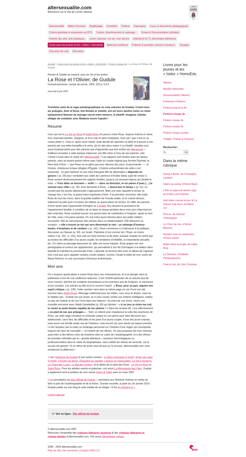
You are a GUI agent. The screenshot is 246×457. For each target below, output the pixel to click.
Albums (167, 82)
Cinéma (125, 26)
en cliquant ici (125, 387)
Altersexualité (56, 26)
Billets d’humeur (77, 26)
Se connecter (70, 450)
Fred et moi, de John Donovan (180, 264)
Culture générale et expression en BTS (70, 32)
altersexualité (92, 157)
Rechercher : (171, 147)
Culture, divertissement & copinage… (116, 32)
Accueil (51, 64)
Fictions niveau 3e (118, 64)
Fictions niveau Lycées (175, 132)
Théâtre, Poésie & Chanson (178, 139)
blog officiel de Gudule (83, 379)
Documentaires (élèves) (176, 95)
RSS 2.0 (95, 450)
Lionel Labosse (56, 394)
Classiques (140, 26)
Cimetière (112, 26)
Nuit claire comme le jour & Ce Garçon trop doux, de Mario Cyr (180, 204)
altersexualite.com (69, 7)
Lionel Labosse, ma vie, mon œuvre (109, 38)
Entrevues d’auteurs (174, 101)
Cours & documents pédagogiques (169, 26)
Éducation (78, 51)
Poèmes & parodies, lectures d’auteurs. (154, 45)
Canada (101, 206)
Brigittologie (96, 26)
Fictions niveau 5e (173, 126)
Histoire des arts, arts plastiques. (67, 38)
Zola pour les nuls (59, 51)
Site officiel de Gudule (86, 413)
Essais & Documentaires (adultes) (160, 32)
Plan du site (54, 450)
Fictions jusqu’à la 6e (175, 107)
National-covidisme (117, 45)
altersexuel (137, 149)
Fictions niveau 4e (173, 120)
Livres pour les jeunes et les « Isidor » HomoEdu (76, 45)
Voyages (184, 45)
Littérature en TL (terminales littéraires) (154, 38)
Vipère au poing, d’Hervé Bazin (180, 184)
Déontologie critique (113, 436)
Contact (84, 450)
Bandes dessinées (173, 89)
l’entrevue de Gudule (66, 357)
